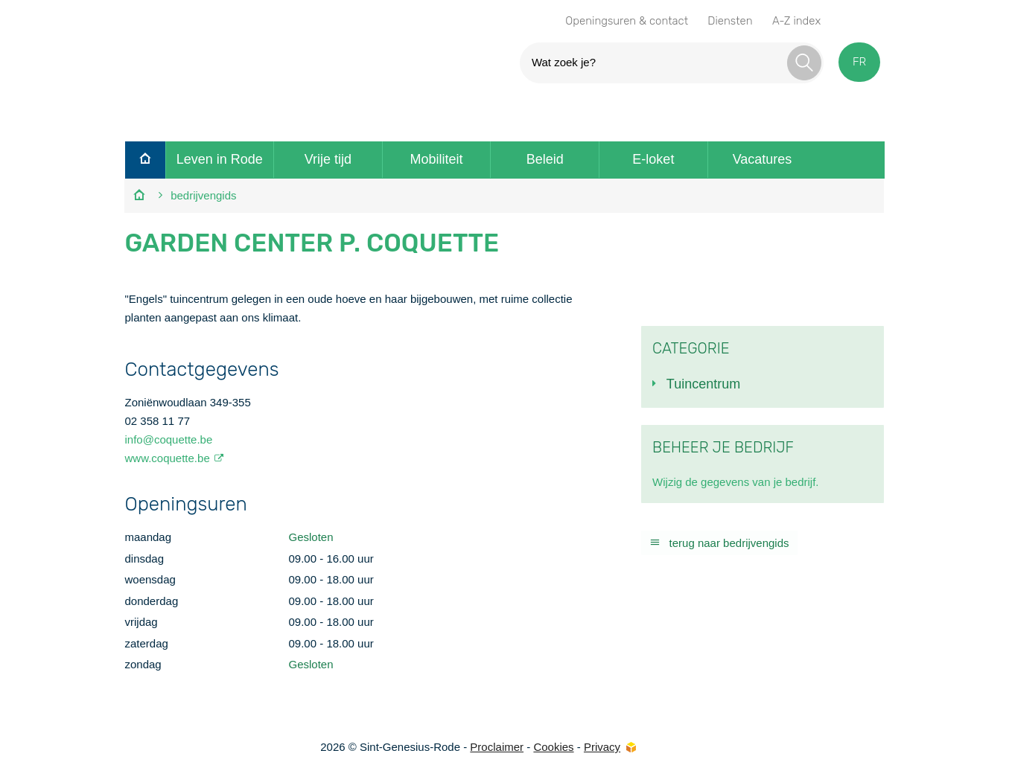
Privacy (602, 746)
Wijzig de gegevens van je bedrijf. (735, 482)
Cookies (553, 746)
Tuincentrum (703, 384)
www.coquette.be (166, 458)
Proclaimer (496, 746)
